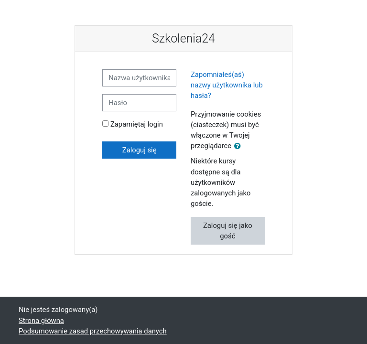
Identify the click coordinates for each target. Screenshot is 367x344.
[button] (239, 146)
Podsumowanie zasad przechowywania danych (93, 331)
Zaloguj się (139, 150)
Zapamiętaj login (136, 124)
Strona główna (41, 320)
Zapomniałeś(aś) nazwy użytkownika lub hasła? (227, 85)
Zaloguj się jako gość (227, 230)
